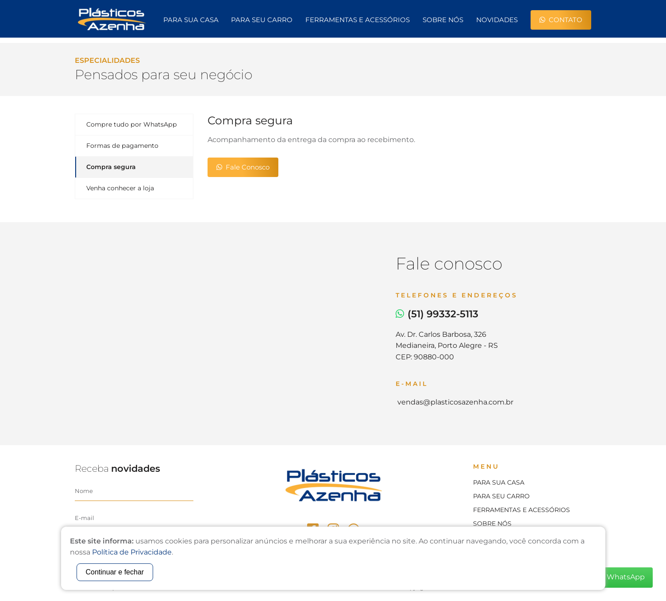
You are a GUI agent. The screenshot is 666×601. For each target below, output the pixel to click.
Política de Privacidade (132, 552)
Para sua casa (191, 19)
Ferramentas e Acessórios (357, 19)
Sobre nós (443, 19)
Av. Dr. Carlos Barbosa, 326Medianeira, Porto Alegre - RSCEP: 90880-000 (447, 345)
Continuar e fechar (115, 572)
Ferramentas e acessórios (521, 510)
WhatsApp (620, 577)
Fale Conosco (242, 167)
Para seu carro (262, 19)
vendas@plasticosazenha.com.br (454, 402)
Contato (560, 19)
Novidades (497, 19)
